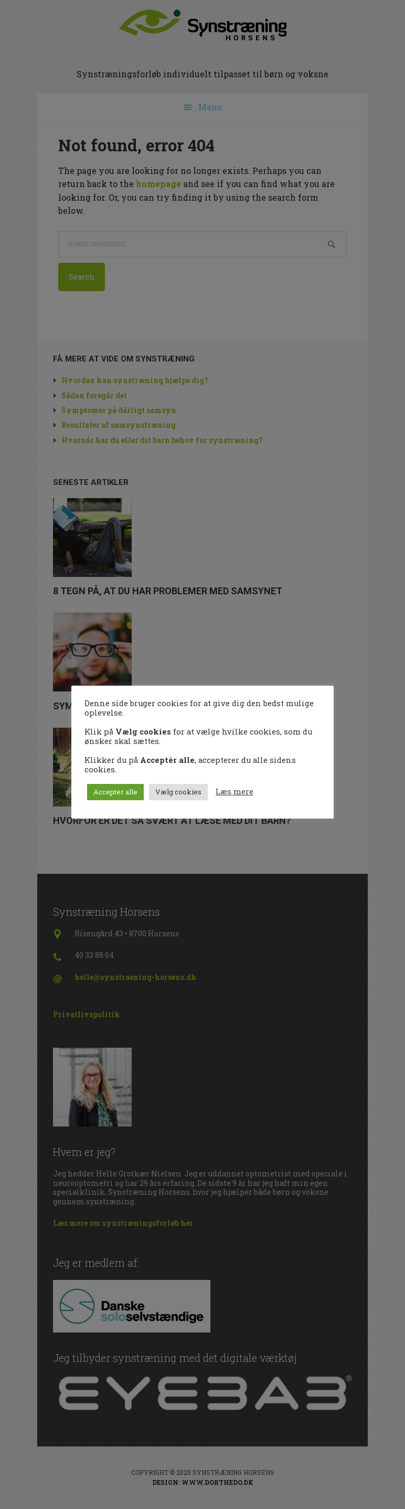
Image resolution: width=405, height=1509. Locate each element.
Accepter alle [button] (115, 792)
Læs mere (234, 792)
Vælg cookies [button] (178, 792)
